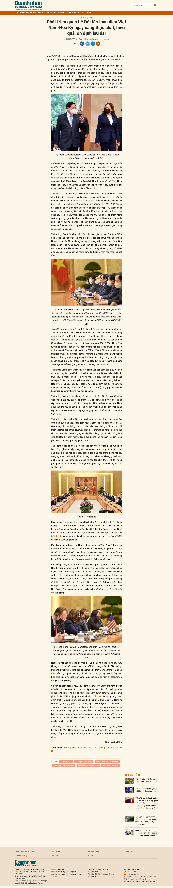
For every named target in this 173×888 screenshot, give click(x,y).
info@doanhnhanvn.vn (133, 874)
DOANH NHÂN (51, 13)
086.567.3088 (130, 872)
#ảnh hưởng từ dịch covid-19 (88, 766)
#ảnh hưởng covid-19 (110, 766)
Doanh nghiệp (71, 13)
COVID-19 (56, 536)
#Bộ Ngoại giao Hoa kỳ (83, 762)
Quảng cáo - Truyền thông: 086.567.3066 (139, 881)
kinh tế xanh (95, 696)
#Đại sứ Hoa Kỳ (65, 762)
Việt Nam (41, 13)
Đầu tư (89, 13)
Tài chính (81, 13)
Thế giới (61, 13)
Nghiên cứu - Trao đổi (28, 13)
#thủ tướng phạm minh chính (63, 766)
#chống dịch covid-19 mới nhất (107, 762)
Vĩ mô (92, 18)
